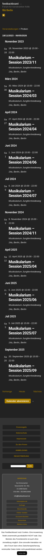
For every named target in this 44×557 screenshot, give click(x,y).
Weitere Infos (22, 524)
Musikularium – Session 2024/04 (23, 126)
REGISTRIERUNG (21, 456)
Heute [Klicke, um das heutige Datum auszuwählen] (22, 391)
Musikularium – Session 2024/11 (23, 230)
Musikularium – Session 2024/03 (23, 93)
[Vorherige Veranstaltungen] (7, 392)
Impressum (21, 439)
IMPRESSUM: (22, 478)
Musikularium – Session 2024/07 (23, 193)
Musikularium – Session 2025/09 (23, 368)
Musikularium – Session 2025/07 (23, 330)
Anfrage (22, 505)
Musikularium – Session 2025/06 (23, 297)
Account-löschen (22, 516)
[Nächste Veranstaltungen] (37, 392)
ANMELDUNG (21, 450)
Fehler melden (22, 513)
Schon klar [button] (22, 553)
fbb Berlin (7, 10)
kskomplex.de (22, 501)
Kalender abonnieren (18, 401)
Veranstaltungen (10, 29)
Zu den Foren (21, 444)
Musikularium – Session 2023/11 (23, 60)
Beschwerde (22, 509)
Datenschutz (21, 433)
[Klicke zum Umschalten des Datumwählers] (14, 36)
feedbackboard (10, 3)
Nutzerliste (22, 520)
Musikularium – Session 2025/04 (23, 264)
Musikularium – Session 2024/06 (23, 160)
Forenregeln (21, 427)
